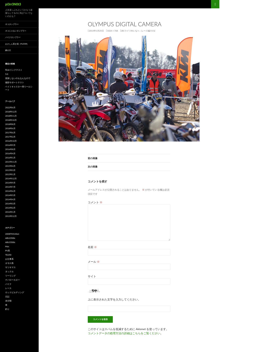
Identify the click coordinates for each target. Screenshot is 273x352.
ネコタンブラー (12, 24)
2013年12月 (11, 216)
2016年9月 (10, 145)
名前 (92, 247)
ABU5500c (10, 242)
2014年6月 (10, 191)
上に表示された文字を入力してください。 (114, 299)
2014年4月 (10, 199)
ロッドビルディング (14, 292)
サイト (92, 276)
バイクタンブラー (13, 37)
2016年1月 (10, 157)
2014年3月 (10, 203)
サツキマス (10, 267)
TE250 (8, 254)
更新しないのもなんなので (17, 78)
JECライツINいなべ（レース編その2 (138, 30)
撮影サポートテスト (14, 82)
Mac (7, 246)
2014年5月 (10, 195)
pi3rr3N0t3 (13, 4)
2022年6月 (10, 107)
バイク (8, 284)
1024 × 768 (112, 30)
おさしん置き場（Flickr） (17, 44)
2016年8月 (10, 149)
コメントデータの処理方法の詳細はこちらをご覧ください (124, 333)
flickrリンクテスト (13, 70)
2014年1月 (10, 212)
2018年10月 (11, 120)
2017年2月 (10, 136)
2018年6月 (10, 128)
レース (8, 288)
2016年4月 (10, 153)
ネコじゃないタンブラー (15, 31)
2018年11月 (11, 116)
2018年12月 (11, 111)
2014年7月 (10, 187)
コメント (95, 202)
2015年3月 (10, 170)
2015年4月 (10, 166)
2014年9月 (10, 182)
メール (94, 261)
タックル (9, 271)
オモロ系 (9, 263)
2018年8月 (10, 124)
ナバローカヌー (12, 280)
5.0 (6, 74)
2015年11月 (11, 162)
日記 (7, 296)
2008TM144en (12, 234)
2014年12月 (11, 178)
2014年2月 (10, 207)
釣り (7, 309)
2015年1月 (10, 174)
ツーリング (10, 275)
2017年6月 (10, 132)
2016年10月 (11, 141)
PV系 (7, 250)
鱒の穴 (8, 50)
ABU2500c (10, 238)
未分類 (8, 300)
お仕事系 (9, 259)
